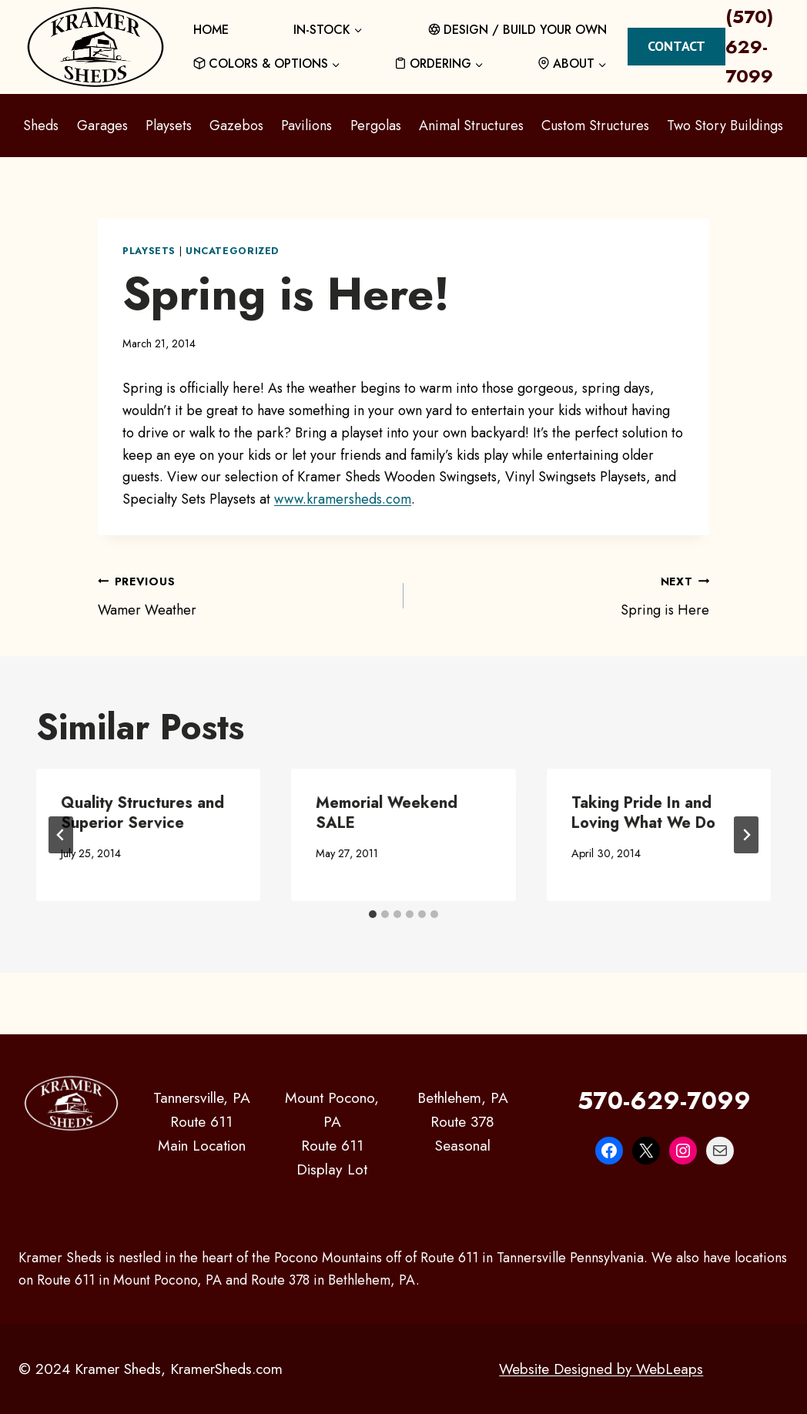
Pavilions (306, 126)
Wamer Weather (244, 595)
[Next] (746, 834)
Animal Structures (471, 126)
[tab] (373, 914)
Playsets (169, 126)
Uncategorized (232, 251)
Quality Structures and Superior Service (142, 813)
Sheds (41, 126)
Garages (102, 126)
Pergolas (375, 126)
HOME (211, 30)
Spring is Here (563, 595)
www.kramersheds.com (342, 499)
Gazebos (236, 126)
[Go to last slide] (61, 834)
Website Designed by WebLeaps (600, 1368)
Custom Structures (595, 126)
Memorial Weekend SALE (386, 813)
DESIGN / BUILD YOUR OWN (518, 30)
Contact (676, 46)
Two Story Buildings (725, 126)
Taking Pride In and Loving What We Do (643, 813)
